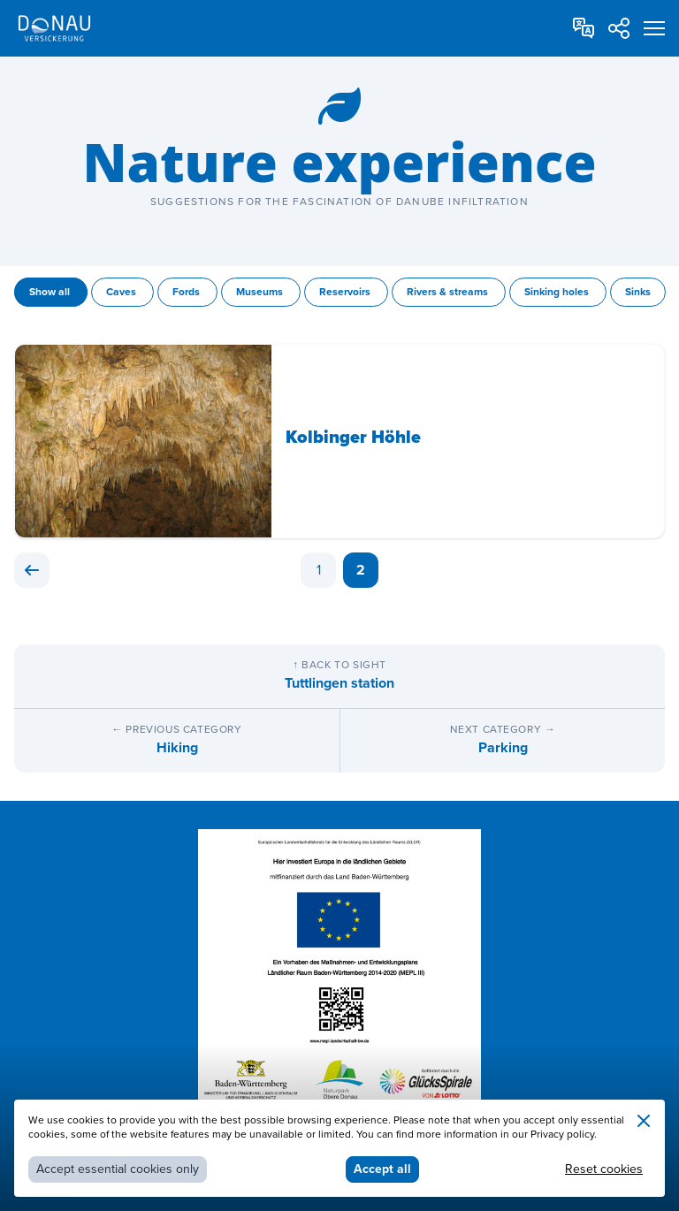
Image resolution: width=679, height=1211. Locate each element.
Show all (50, 292)
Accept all (382, 1169)
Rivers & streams (449, 292)
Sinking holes (557, 292)
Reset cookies (604, 1169)
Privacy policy (562, 1134)
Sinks (638, 292)
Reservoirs (346, 292)
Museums (261, 292)
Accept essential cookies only (117, 1169)
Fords (187, 292)
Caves (122, 292)
